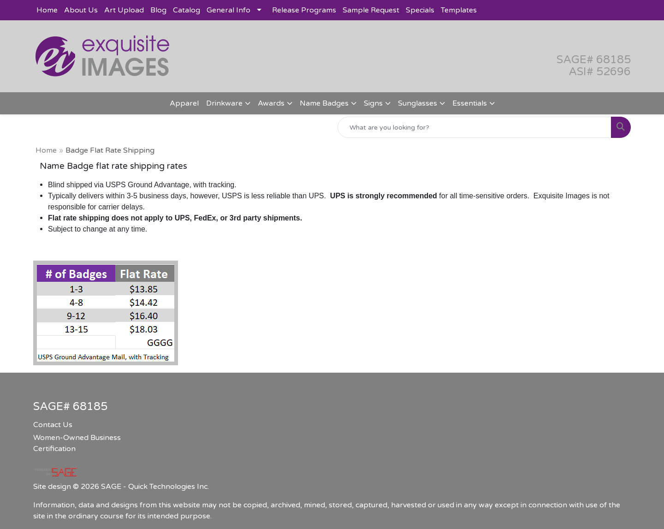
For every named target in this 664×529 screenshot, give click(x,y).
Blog (158, 10)
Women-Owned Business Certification (77, 443)
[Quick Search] (474, 127)
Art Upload (124, 10)
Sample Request (371, 10)
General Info (228, 10)
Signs (373, 103)
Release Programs (304, 10)
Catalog (186, 10)
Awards (271, 103)
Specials (420, 10)
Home (47, 10)
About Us (81, 10)
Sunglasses (417, 103)
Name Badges (324, 103)
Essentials (469, 103)
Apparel (184, 103)
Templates (459, 10)
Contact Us (52, 424)
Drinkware (224, 103)
